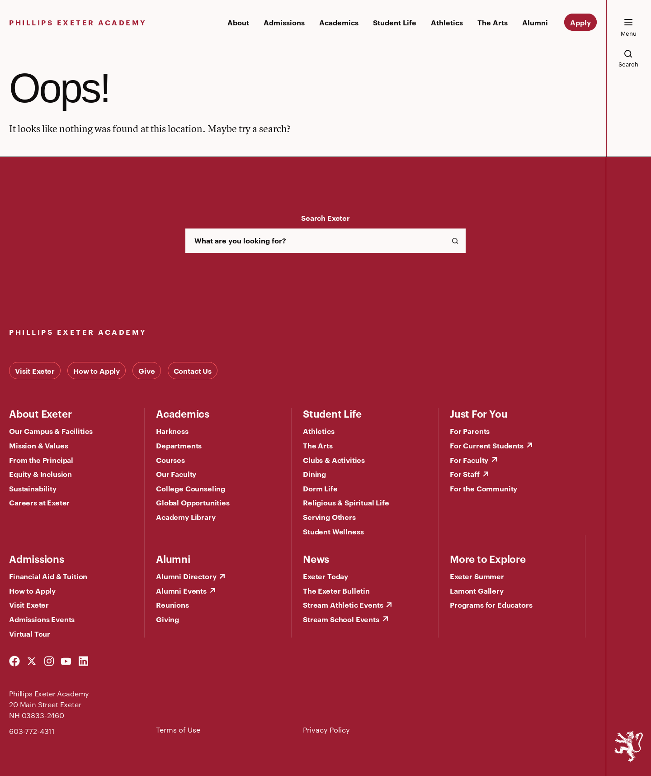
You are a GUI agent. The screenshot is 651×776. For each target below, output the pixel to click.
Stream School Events (341, 619)
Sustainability (33, 488)
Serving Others (329, 517)
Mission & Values (38, 445)
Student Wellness (333, 531)
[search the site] (628, 58)
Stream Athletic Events (343, 604)
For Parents (470, 431)
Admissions (284, 22)
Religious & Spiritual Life (346, 502)
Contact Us (193, 371)
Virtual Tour (29, 633)
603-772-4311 (32, 731)
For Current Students (487, 445)
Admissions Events (42, 619)
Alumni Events (181, 590)
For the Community (483, 488)
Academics (339, 22)
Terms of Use (178, 729)
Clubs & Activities (334, 460)
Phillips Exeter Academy (78, 22)
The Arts (492, 22)
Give (146, 371)
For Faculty (469, 460)
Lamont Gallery (477, 590)
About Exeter (40, 413)
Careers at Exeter (39, 502)
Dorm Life (320, 488)
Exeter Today (325, 576)
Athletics (447, 22)
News (316, 558)
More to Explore (488, 558)
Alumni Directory (186, 576)
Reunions (172, 604)
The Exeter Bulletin (336, 590)
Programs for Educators (491, 604)
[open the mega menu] (628, 27)
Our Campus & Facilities (51, 431)
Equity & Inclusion (40, 474)
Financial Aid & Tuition (48, 576)
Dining (314, 474)
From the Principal (41, 460)
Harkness (172, 431)
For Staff (465, 474)
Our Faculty (176, 474)
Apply (580, 22)
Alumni (535, 22)
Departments (179, 445)
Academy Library (186, 517)
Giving (167, 619)
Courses (170, 460)
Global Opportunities (193, 502)
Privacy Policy (326, 729)
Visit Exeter (35, 371)
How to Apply (96, 371)
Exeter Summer (477, 576)
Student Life (394, 22)
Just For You (478, 413)
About (238, 22)
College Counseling (190, 488)
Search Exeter (325, 218)
